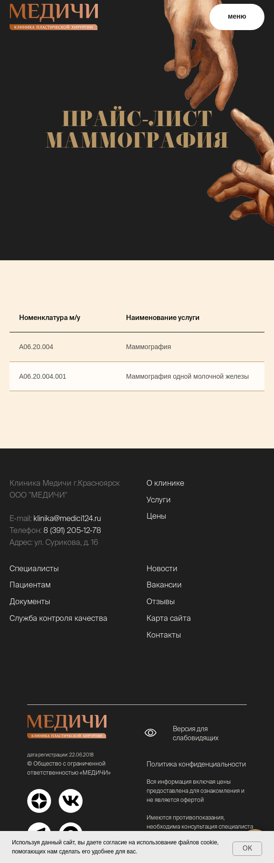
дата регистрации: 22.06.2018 (60, 754)
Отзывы (161, 601)
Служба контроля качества (58, 618)
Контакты (164, 634)
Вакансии (164, 584)
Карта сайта (169, 618)
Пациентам (30, 584)
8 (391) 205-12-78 (72, 530)
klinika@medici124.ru (67, 518)
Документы (30, 601)
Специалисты (34, 568)
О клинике (165, 483)
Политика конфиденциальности (196, 764)
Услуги (159, 499)
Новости (162, 568)
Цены (156, 515)
